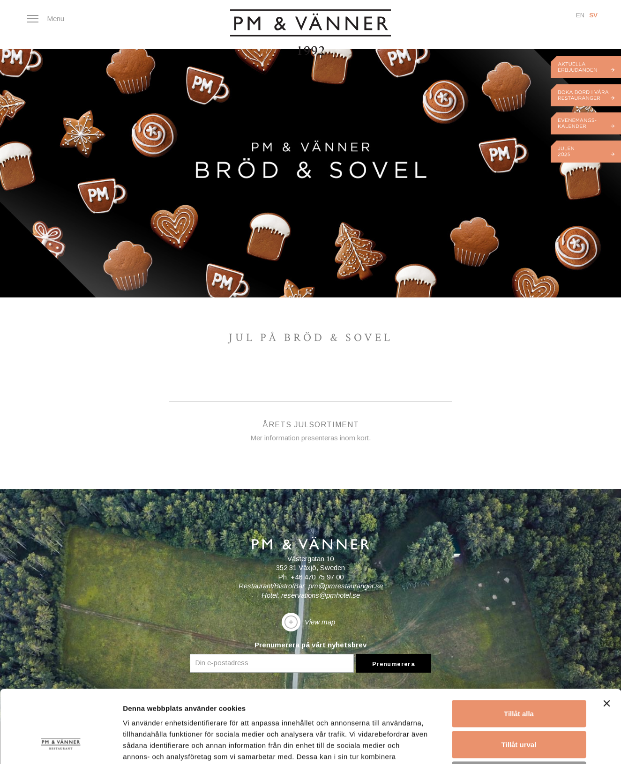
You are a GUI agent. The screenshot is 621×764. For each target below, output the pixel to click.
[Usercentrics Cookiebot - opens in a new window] (61, 746)
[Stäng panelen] (606, 631)
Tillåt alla (519, 641)
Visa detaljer (509, 745)
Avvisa (519, 702)
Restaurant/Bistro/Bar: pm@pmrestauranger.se (311, 586)
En (580, 15)
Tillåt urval (519, 672)
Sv (593, 15)
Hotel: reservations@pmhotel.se (311, 595)
